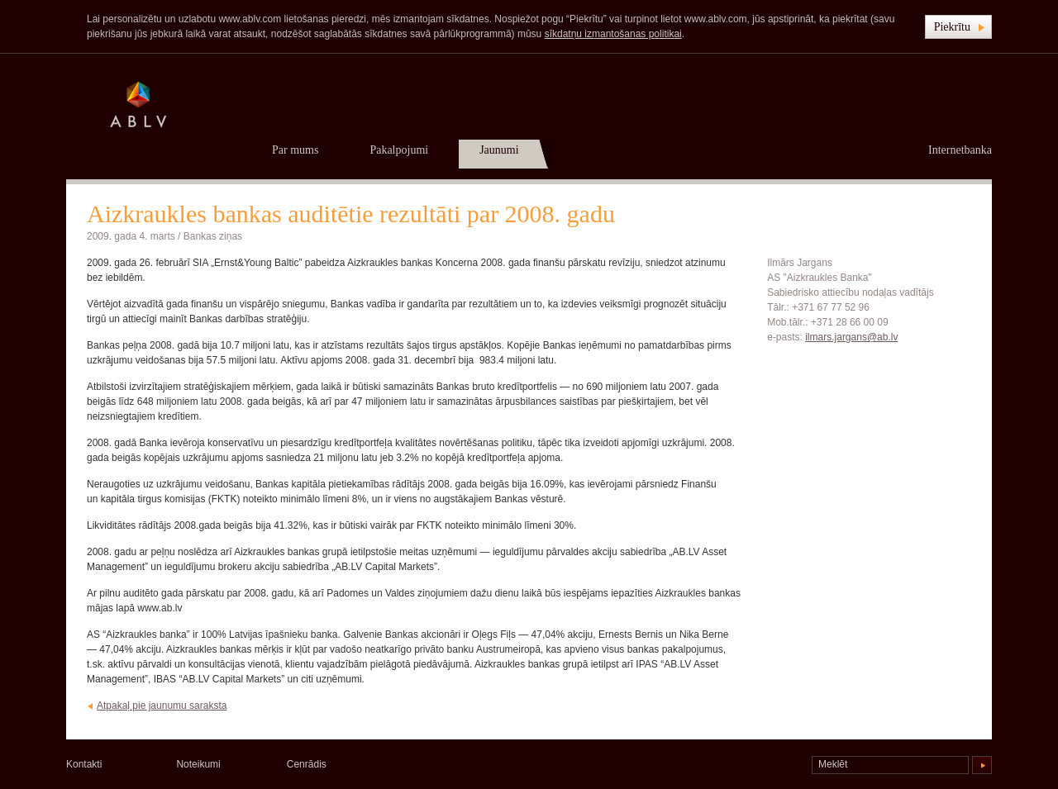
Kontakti (84, 764)
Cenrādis (306, 764)
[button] (958, 27)
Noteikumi (198, 764)
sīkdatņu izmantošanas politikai (613, 34)
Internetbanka (960, 150)
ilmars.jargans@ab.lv (851, 337)
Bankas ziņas (212, 236)
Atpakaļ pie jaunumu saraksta (161, 705)
